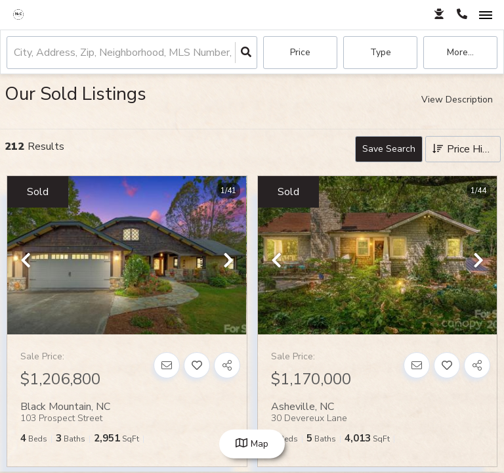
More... (460, 52)
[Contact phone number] (462, 14)
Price (300, 52)
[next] (228, 261)
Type (380, 52)
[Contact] (167, 365)
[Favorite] (197, 365)
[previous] (25, 261)
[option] (126, 256)
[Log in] (438, 15)
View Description (457, 99)
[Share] (227, 365)
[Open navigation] (485, 15)
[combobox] (15, 52)
